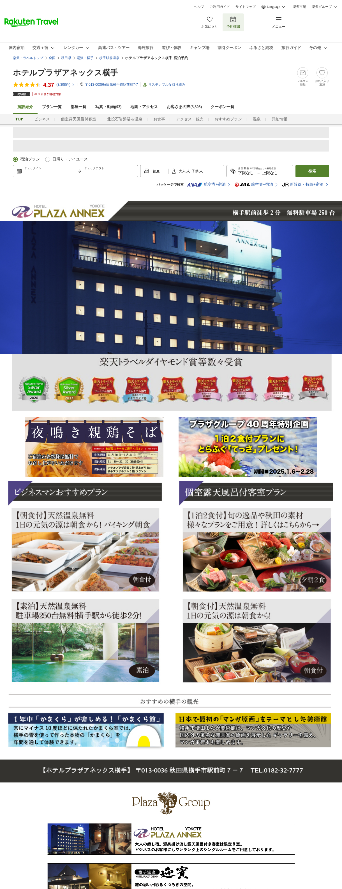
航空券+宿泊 (206, 184)
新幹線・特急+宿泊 (302, 184)
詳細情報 (279, 119)
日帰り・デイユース (70, 159)
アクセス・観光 (190, 119)
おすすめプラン (228, 119)
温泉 (257, 119)
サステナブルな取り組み (166, 85)
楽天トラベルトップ (28, 58)
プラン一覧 (52, 107)
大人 (182, 171)
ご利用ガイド (220, 7)
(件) (65, 84)
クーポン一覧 (222, 107)
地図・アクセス (144, 107)
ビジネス (42, 119)
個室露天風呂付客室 (78, 119)
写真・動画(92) (108, 107)
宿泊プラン (30, 159)
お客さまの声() (184, 107)
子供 (195, 171)
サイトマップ (245, 7)
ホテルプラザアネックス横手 (65, 72)
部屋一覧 (78, 107)
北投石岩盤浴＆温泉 (124, 119)
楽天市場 (299, 7)
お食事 (159, 119)
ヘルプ (199, 7)
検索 (312, 171)
